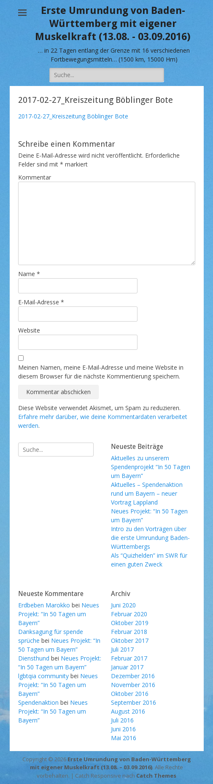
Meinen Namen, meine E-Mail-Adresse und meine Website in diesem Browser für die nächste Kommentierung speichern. (100, 371)
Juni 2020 (123, 605)
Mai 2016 (123, 738)
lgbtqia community (43, 676)
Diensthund (33, 658)
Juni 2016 (123, 729)
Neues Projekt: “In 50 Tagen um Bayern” (58, 614)
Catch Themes (156, 775)
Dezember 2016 (133, 676)
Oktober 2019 (129, 623)
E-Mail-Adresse (41, 302)
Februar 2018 (129, 632)
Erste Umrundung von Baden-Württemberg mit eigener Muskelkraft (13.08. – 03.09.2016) (110, 763)
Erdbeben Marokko (44, 605)
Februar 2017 (129, 658)
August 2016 (128, 711)
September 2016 (133, 702)
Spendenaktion (38, 702)
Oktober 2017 (129, 640)
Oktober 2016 (129, 694)
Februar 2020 (129, 614)
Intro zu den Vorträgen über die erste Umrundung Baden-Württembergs (150, 537)
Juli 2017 (122, 649)
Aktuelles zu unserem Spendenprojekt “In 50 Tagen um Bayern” (150, 467)
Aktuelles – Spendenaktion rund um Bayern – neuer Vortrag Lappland (147, 493)
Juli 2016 (122, 720)
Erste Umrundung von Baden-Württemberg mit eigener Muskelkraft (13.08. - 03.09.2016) (113, 24)
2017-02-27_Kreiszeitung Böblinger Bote (73, 116)
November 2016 (133, 685)
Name (29, 274)
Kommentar (34, 177)
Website (29, 330)
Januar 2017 (127, 667)
